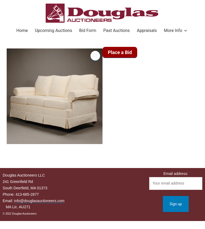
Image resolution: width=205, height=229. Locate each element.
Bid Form (87, 30)
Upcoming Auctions (53, 30)
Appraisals (147, 30)
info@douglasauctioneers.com (39, 201)
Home (22, 30)
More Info (173, 30)
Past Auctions (116, 30)
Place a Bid (120, 52)
